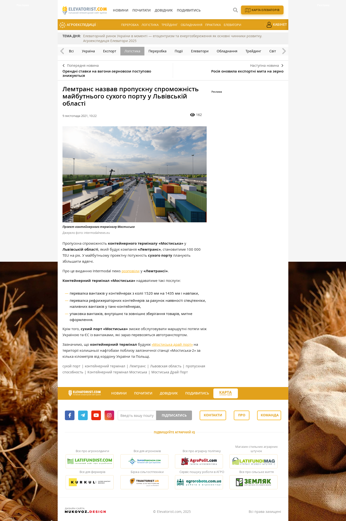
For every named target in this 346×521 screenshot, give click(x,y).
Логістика (150, 25)
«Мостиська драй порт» (172, 344)
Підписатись (174, 415)
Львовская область (165, 366)
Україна (88, 51)
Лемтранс (138, 366)
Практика (213, 25)
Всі (71, 51)
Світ (272, 51)
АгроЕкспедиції (77, 25)
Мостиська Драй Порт (169, 372)
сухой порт (71, 366)
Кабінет (276, 25)
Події (179, 51)
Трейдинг (169, 25)
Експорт (109, 51)
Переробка (130, 25)
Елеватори (232, 25)
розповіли (131, 270)
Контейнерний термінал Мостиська (117, 372)
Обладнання (191, 25)
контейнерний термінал (105, 366)
